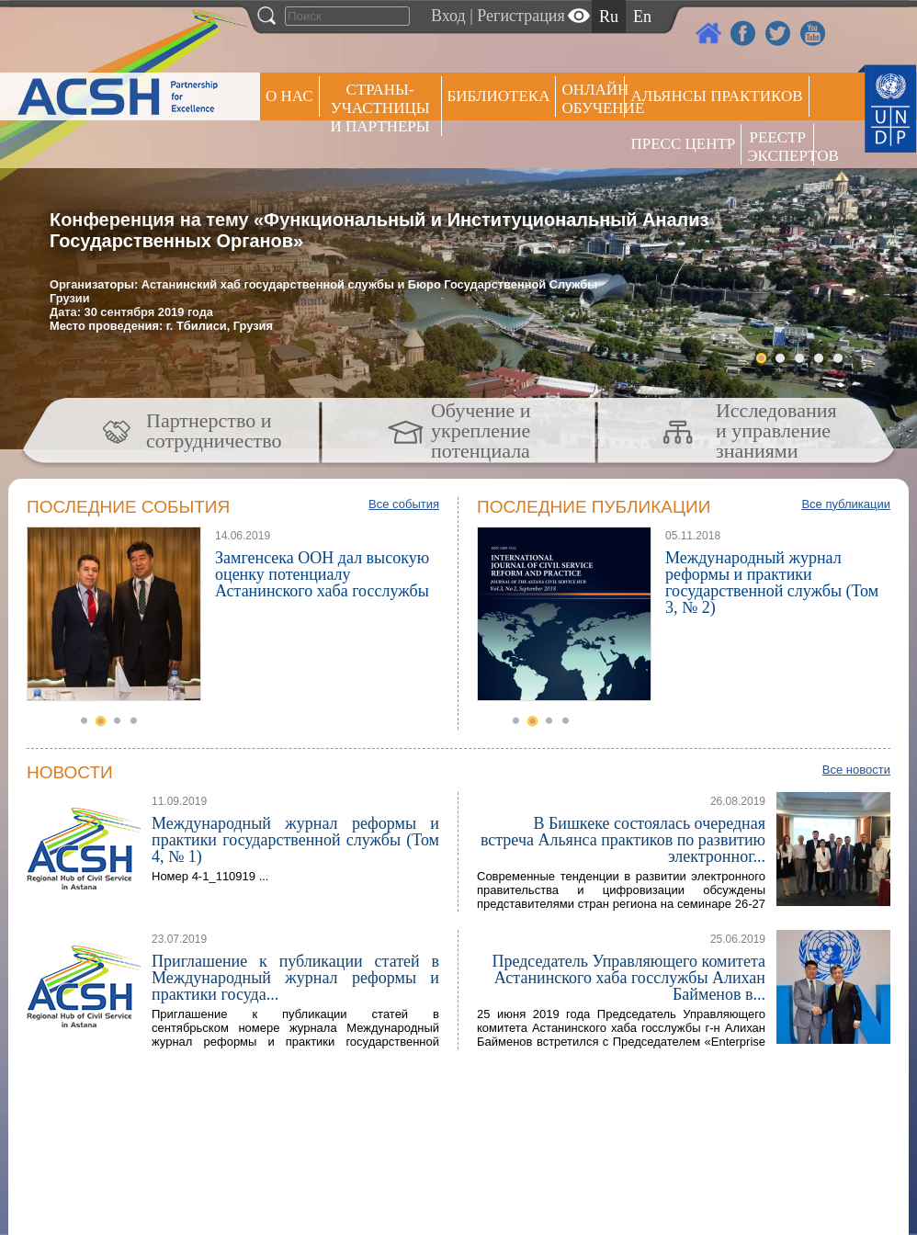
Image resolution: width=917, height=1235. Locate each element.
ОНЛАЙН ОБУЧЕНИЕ (593, 99)
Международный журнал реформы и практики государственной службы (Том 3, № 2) (771, 583)
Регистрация (520, 15)
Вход (448, 15)
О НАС (289, 96)
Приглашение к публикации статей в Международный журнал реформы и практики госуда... (295, 977)
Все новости (856, 769)
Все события (403, 504)
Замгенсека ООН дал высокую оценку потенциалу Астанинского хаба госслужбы (322, 574)
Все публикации (845, 504)
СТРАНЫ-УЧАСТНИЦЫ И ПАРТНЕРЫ (380, 108)
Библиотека (498, 96)
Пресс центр (682, 144)
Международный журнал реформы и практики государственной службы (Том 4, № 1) (295, 840)
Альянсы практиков (716, 96)
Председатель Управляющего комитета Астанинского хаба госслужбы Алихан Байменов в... (628, 977)
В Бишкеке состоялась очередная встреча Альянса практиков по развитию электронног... (623, 840)
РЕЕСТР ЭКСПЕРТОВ (780, 146)
